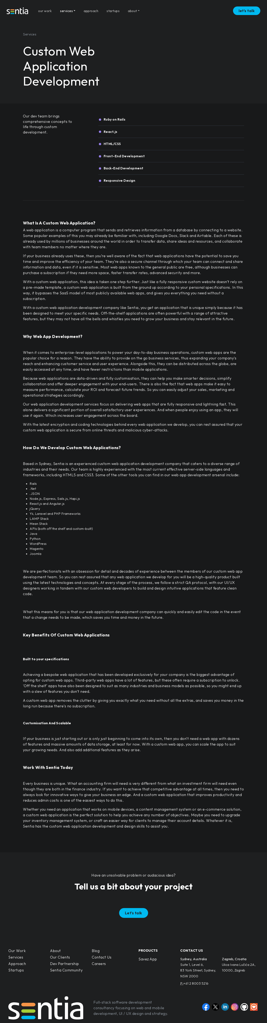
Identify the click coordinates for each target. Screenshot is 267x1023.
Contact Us (101, 957)
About (55, 950)
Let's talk (133, 913)
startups (113, 9)
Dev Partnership (64, 963)
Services (15, 957)
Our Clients (60, 957)
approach (91, 9)
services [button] (66, 9)
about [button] (132, 9)
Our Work (17, 950)
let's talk (247, 9)
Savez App (148, 959)
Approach (17, 963)
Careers (99, 963)
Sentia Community (66, 970)
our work (45, 9)
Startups (16, 970)
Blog (95, 950)
